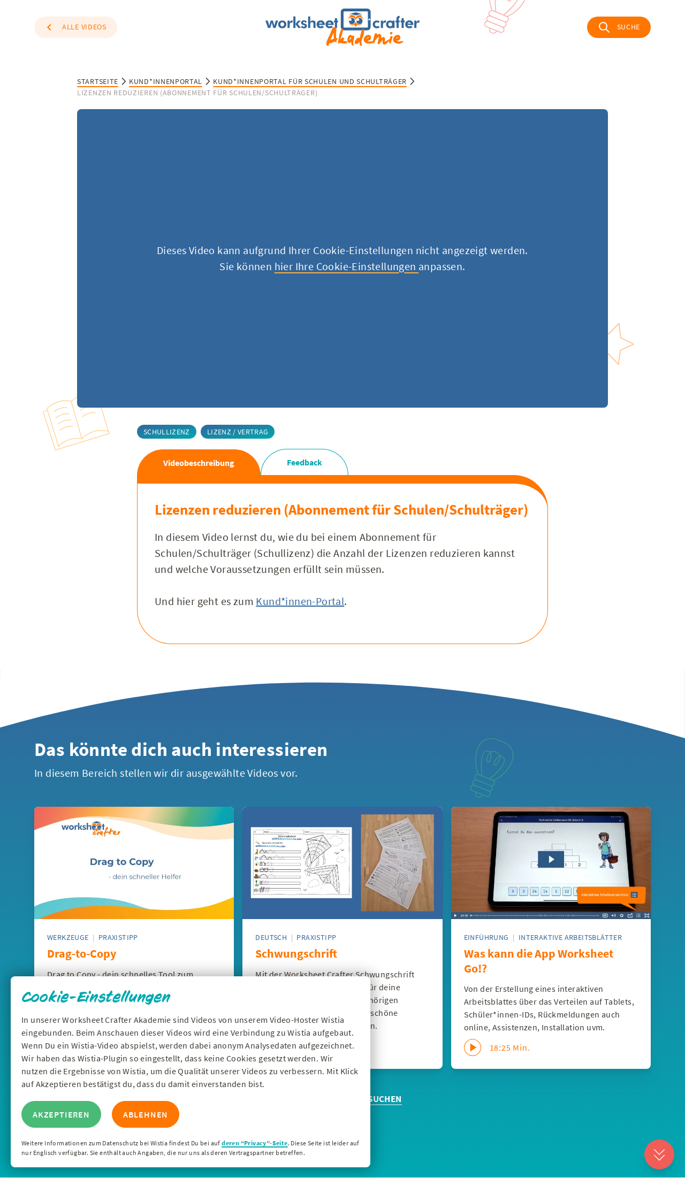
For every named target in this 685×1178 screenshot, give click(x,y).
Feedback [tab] (304, 462)
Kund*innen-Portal (300, 601)
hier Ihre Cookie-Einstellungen (346, 266)
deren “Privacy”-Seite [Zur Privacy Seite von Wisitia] (254, 1143)
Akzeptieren (61, 1114)
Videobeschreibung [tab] (198, 462)
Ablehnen (145, 1114)
